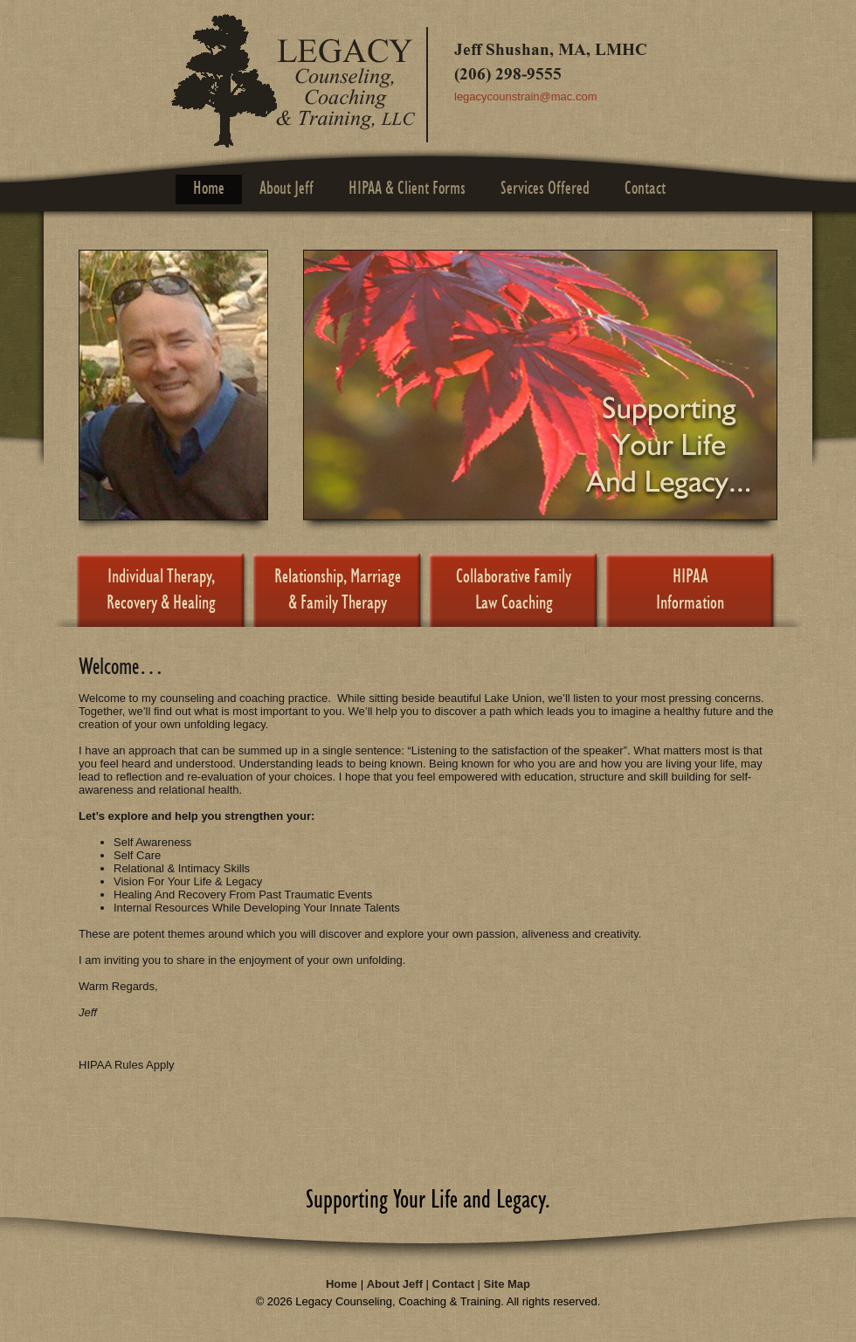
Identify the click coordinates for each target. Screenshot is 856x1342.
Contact (645, 188)
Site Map (507, 1283)
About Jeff (286, 188)
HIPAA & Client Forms (407, 188)
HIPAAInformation (690, 591)
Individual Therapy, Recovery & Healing (161, 591)
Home (208, 188)
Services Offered (545, 188)
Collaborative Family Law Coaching (513, 591)
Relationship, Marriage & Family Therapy (337, 591)
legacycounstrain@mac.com (525, 96)
